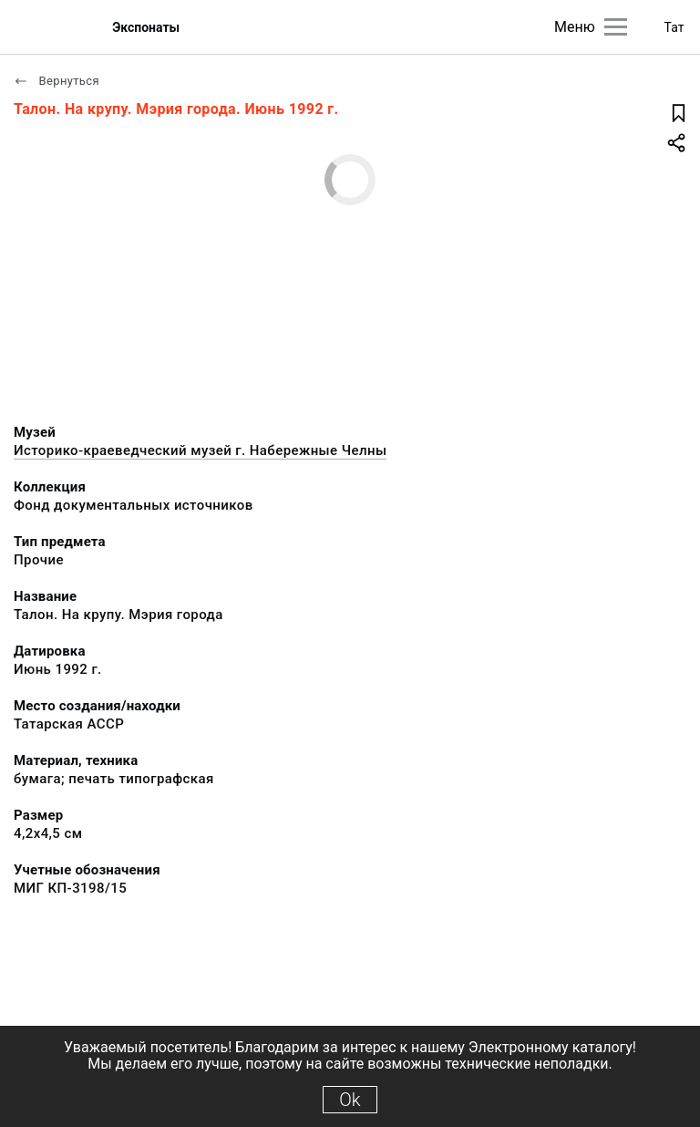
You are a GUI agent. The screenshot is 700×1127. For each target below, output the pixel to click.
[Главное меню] (615, 27)
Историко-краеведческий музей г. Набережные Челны (200, 450)
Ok (349, 1100)
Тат (674, 27)
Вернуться (56, 81)
